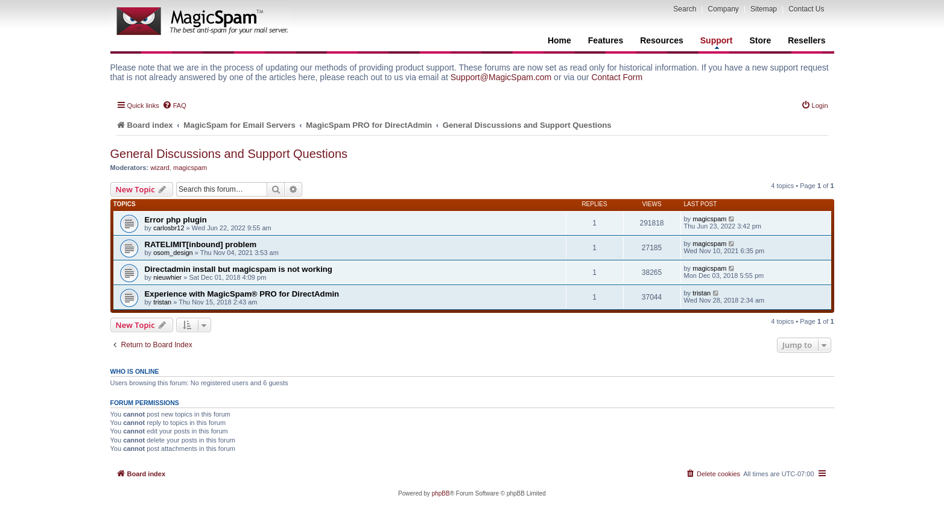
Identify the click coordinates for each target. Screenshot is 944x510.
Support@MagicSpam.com (501, 77)
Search (684, 9)
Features (605, 40)
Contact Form (616, 77)
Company (723, 9)
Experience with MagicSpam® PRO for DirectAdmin (242, 293)
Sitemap (763, 9)
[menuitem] (174, 105)
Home (559, 40)
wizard (159, 167)
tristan (162, 302)
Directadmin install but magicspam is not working (238, 269)
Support (716, 42)
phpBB (441, 493)
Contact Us (806, 9)
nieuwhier (167, 277)
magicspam (190, 167)
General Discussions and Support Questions (229, 153)
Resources (661, 40)
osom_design (172, 252)
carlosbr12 (168, 227)
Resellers (806, 40)
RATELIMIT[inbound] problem (201, 244)
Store (760, 40)
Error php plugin (176, 219)
